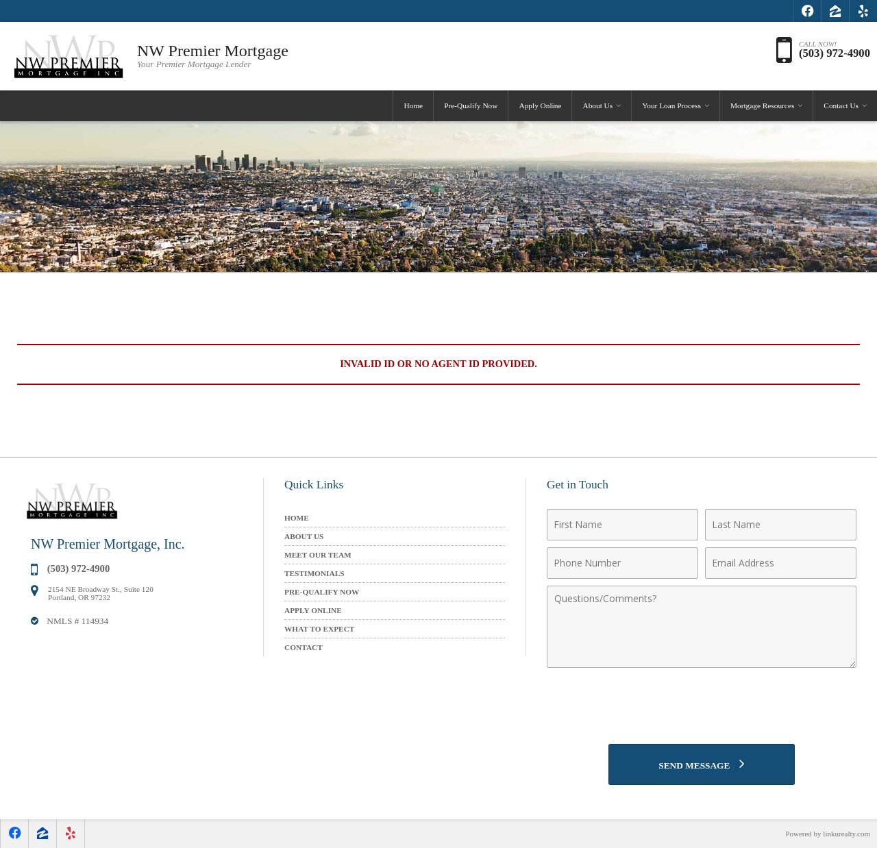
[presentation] (701, 707)
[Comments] (701, 627)
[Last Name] (780, 524)
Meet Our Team (317, 555)
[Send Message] (701, 764)
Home (413, 105)
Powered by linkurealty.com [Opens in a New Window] (827, 834)
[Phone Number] (622, 563)
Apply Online (540, 105)
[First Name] (622, 524)
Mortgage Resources (762, 105)
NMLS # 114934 (77, 621)
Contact (303, 647)
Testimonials (314, 573)
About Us (597, 105)
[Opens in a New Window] (807, 11)
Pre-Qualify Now (470, 105)
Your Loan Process (671, 105)
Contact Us (841, 105)
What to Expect (319, 629)
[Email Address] (780, 563)
